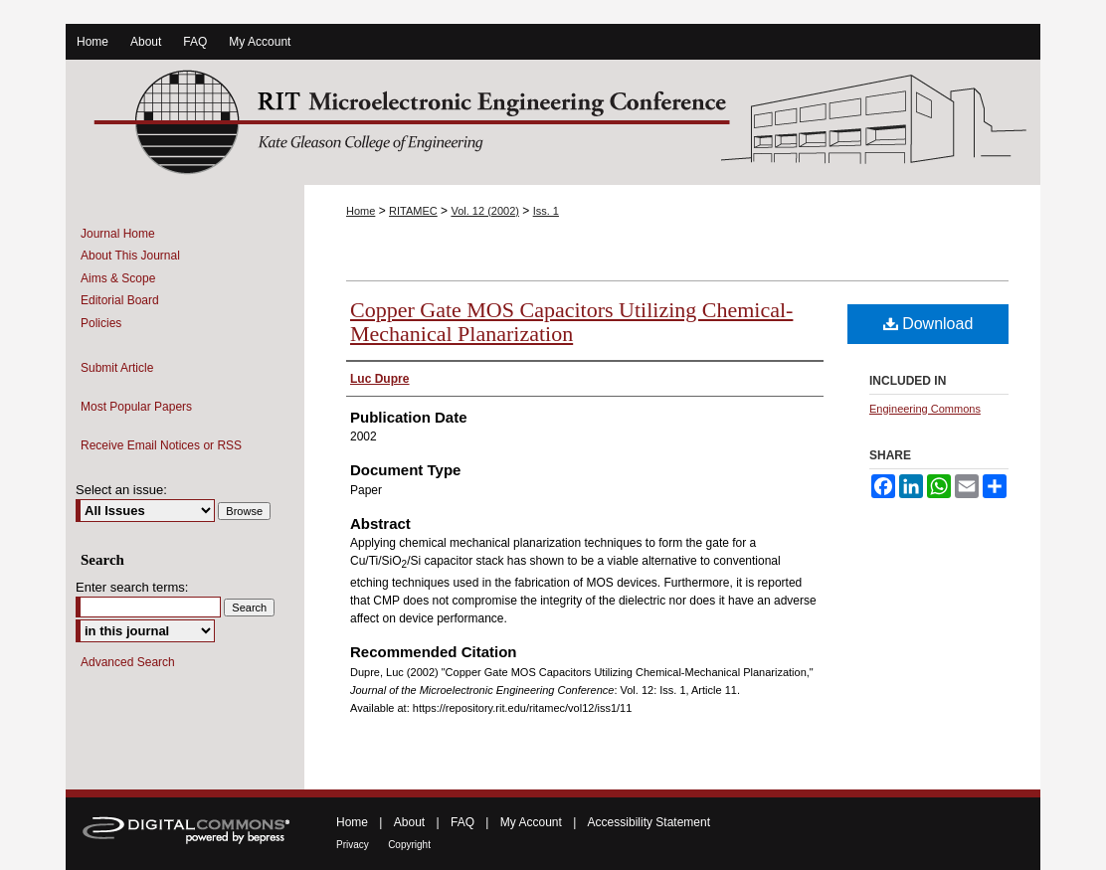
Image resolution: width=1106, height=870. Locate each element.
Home (360, 211)
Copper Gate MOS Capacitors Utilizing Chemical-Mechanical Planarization (571, 321)
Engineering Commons (925, 409)
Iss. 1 (546, 211)
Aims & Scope (118, 278)
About (409, 822)
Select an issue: (121, 489)
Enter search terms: (132, 587)
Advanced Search (128, 662)
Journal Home (118, 234)
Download (928, 323)
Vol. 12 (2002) (485, 211)
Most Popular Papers (136, 407)
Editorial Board (120, 300)
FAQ (462, 822)
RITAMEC (413, 211)
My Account (531, 822)
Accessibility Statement (649, 822)
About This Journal (130, 255)
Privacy (352, 844)
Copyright (409, 844)
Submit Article (117, 368)
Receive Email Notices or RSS (161, 445)
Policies (101, 323)
